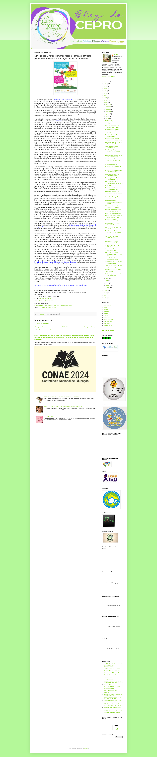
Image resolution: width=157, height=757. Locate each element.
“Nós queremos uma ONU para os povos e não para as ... (113, 266)
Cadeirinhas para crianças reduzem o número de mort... (113, 139)
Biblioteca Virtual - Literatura (111, 671)
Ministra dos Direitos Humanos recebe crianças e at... (113, 216)
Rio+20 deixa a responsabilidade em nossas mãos (113, 122)
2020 (105, 90)
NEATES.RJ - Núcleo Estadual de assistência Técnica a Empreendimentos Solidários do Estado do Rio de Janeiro (113, 696)
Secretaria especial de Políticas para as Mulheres (112, 708)
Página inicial (65, 327)
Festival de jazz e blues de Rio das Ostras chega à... (113, 274)
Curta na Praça (109, 185)
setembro (108, 111)
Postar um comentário (43, 323)
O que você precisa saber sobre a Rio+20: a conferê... (113, 171)
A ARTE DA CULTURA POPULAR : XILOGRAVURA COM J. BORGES (63, 407)
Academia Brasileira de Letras (112, 669)
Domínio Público (108, 677)
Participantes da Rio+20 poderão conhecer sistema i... (113, 232)
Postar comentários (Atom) (46, 330)
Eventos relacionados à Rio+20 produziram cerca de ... (113, 155)
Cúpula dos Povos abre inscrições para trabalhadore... (111, 237)
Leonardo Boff (107, 684)
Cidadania (106, 311)
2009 (105, 295)
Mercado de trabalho (109, 319)
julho (107, 116)
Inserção (106, 315)
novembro (108, 106)
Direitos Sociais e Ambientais (113, 213)
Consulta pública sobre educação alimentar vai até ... (114, 182)
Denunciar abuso (108, 330)
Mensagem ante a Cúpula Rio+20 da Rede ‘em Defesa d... (113, 193)
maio (107, 278)
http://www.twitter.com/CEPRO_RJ (49, 307)
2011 (105, 290)
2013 (105, 100)
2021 (105, 88)
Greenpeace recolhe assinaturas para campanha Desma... (113, 202)
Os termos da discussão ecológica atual (111, 146)
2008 (105, 297)
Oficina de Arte (108, 321)
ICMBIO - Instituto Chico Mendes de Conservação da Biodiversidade (113, 681)
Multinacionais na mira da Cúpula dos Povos (112, 174)
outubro (108, 109)
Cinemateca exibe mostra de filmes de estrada (113, 249)
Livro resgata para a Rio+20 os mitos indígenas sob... (113, 178)
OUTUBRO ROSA (49, 416)
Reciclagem (107, 323)
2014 (105, 97)
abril (107, 280)
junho (107, 118)
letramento (107, 317)
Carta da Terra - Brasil (110, 675)
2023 (105, 83)
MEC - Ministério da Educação (112, 686)
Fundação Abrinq (108, 679)
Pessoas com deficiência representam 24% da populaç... (112, 131)
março (107, 283)
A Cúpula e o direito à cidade (113, 269)
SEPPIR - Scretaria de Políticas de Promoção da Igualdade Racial (113, 711)
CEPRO (116, 55)
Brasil (105, 307)
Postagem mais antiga (90, 327)
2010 (105, 293)
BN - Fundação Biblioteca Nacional (113, 673)
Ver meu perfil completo (108, 76)
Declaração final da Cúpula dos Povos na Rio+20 (113, 143)
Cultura (106, 313)
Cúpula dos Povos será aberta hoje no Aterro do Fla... (113, 206)
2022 (105, 86)
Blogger (86, 748)
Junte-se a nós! (109, 271)
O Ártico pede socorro (111, 164)
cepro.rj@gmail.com (45, 298)
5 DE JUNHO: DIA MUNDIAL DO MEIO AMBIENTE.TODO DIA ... (113, 254)
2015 (105, 95)
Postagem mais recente (41, 327)
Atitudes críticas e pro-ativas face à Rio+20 (112, 224)
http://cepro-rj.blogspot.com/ (46, 300)
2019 (105, 93)
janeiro (108, 287)
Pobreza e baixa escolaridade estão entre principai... (113, 220)
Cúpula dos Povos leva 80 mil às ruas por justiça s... (113, 167)
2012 (105, 102)
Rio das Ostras (108, 325)
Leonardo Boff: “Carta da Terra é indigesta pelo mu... (113, 188)
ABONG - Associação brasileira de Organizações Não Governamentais (113, 665)
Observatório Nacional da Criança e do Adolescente (113, 701)
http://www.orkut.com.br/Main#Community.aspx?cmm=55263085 (53, 305)
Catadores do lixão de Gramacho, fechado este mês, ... (112, 160)
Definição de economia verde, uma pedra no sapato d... (113, 210)
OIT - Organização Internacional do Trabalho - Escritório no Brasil (112, 704)
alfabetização (107, 305)
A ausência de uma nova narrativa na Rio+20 (111, 242)
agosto (108, 114)
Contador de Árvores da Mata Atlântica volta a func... (113, 126)
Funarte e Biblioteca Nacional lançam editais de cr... (113, 135)
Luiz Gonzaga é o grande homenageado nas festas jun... (112, 151)
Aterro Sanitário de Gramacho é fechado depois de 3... (113, 258)
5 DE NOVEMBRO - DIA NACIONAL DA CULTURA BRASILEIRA (61, 397)
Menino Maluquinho (109, 688)
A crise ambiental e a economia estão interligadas (113, 262)
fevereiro (108, 285)
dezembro (108, 104)
